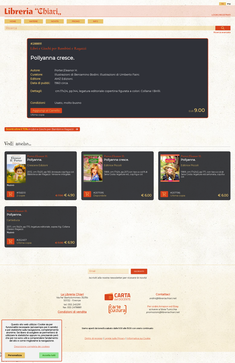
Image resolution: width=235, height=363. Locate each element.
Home (13, 21)
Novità (54, 21)
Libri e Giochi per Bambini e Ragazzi (58, 48)
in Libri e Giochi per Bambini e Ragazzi (42, 129)
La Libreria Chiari (72, 294)
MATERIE (33, 21)
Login (215, 15)
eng (228, 4)
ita (222, 4)
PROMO (76, 21)
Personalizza (15, 355)
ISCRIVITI (139, 271)
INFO (95, 21)
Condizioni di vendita (72, 312)
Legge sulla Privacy (114, 338)
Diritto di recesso (93, 338)
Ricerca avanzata (222, 32)
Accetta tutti (48, 355)
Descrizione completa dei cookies (32, 346)
